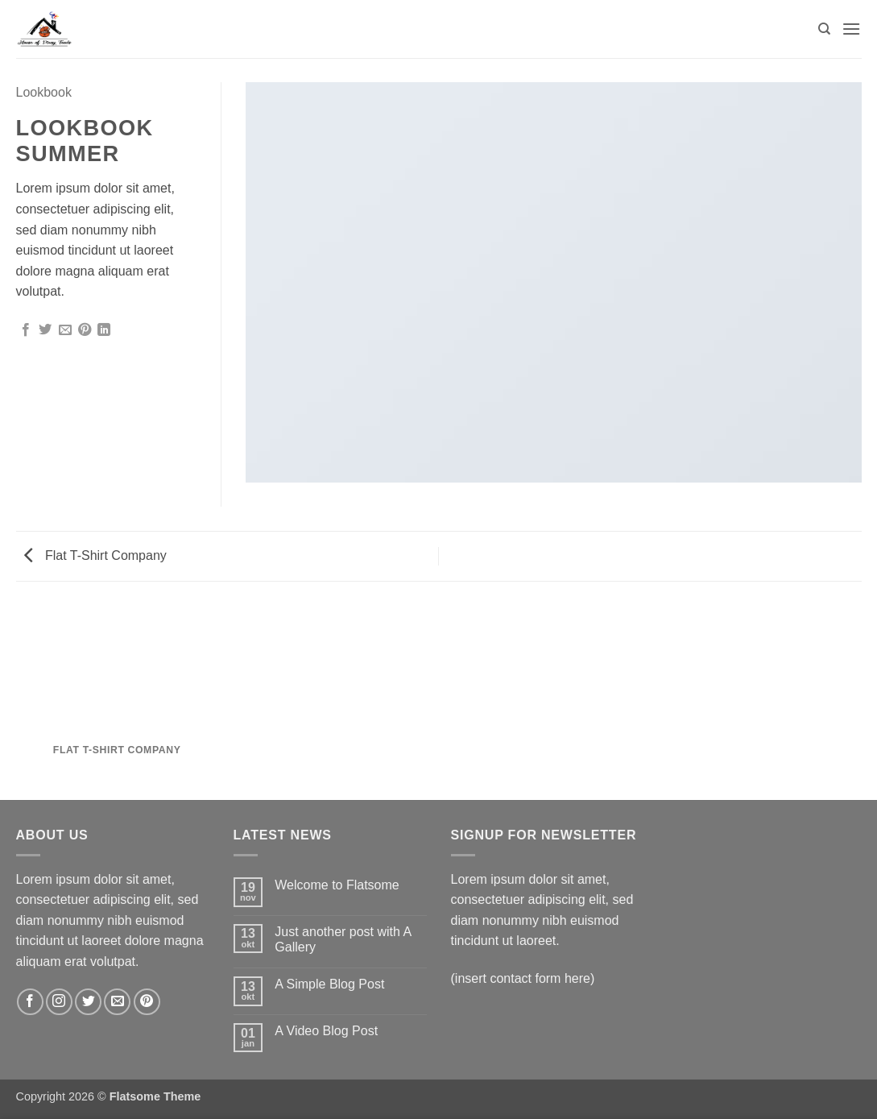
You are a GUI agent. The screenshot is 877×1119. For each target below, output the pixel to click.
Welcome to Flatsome (337, 885)
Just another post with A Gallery (343, 939)
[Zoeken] (824, 29)
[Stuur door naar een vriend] (65, 330)
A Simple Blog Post (329, 984)
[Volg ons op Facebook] (30, 1001)
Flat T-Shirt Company (95, 555)
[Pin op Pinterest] (84, 330)
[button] (851, 28)
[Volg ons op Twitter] (88, 1001)
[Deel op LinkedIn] (103, 330)
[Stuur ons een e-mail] (117, 1001)
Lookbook (44, 92)
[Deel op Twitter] (45, 330)
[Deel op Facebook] (25, 330)
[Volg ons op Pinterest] (147, 1001)
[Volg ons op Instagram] (59, 1001)
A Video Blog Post (326, 1031)
